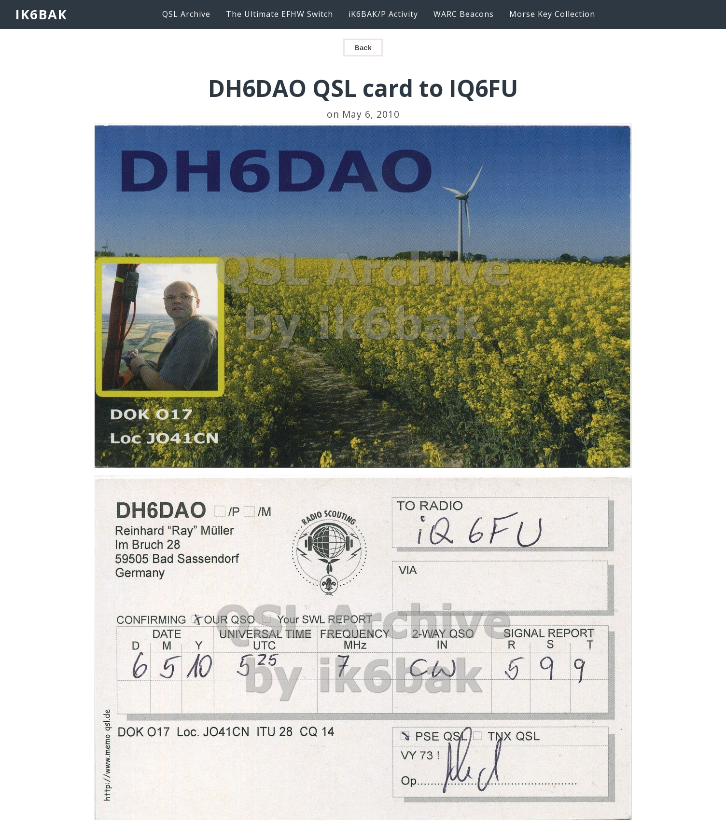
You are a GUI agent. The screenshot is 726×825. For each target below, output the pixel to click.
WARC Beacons (463, 14)
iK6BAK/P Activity (383, 14)
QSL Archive (186, 14)
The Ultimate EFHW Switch (279, 14)
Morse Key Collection (552, 14)
